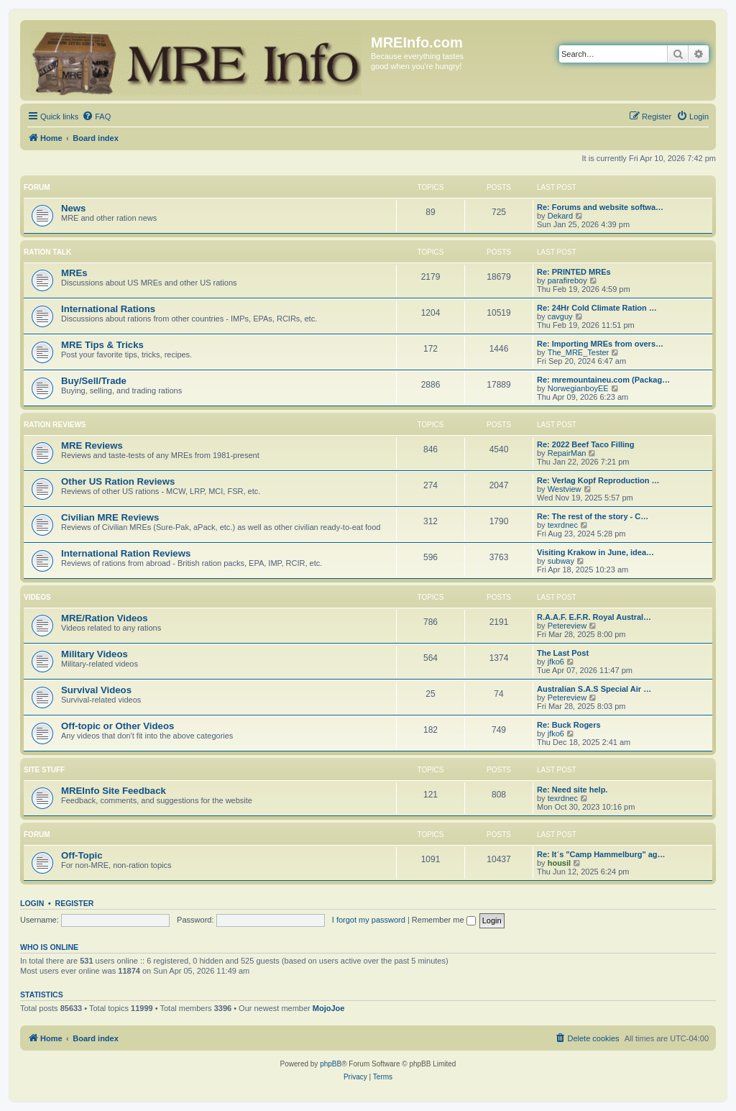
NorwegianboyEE (578, 388)
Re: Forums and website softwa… (600, 207)
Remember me (444, 919)
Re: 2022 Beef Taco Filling (586, 444)
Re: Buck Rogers (569, 725)
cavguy (560, 316)
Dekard (560, 215)
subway (561, 561)
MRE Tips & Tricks (102, 344)
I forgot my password (368, 919)
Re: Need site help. (572, 789)
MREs (74, 273)
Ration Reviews (55, 425)
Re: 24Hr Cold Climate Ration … (597, 307)
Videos (37, 597)
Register (74, 903)
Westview (564, 489)
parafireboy (567, 280)
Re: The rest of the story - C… (592, 516)
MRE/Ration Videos (104, 618)
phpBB (330, 1064)
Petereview (567, 625)
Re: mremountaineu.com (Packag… (603, 379)
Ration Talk (47, 252)
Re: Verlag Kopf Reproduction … (598, 480)
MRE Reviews (92, 445)
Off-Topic (82, 855)
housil (559, 863)
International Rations (108, 308)
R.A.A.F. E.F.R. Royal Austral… (594, 617)
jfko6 (556, 661)
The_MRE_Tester (579, 352)
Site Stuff (44, 770)
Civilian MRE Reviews (110, 517)
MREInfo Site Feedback (113, 790)
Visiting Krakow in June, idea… (595, 552)
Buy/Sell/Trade (93, 380)
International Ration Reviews (125, 553)
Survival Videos (96, 690)
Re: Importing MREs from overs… (600, 343)
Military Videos (94, 654)
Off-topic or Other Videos (117, 726)
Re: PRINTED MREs (574, 272)
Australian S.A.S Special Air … (594, 689)
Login (32, 903)
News (73, 208)
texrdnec (563, 525)
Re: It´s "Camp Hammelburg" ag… (601, 854)
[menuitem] (96, 116)
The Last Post (563, 653)
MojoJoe (329, 1008)
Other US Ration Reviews (118, 481)
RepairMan (567, 453)
